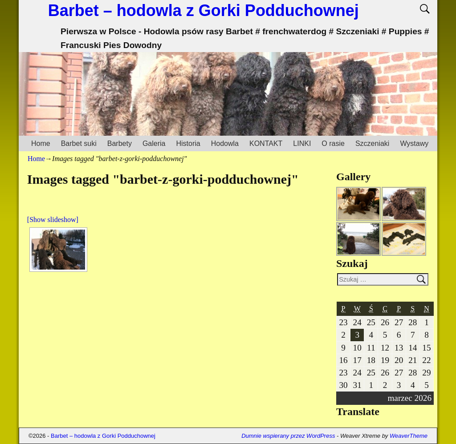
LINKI (302, 143)
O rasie (333, 143)
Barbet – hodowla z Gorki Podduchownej (203, 10)
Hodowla (225, 143)
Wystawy (414, 143)
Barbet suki (79, 143)
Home (40, 143)
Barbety (119, 143)
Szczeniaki (372, 143)
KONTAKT (265, 143)
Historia (188, 143)
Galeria (154, 143)
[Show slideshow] (52, 219)
